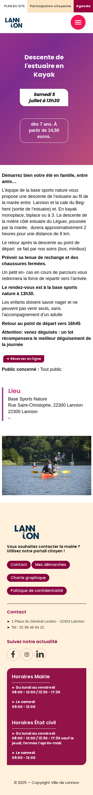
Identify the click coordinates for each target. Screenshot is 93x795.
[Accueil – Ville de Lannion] (13, 25)
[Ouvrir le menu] (78, 22)
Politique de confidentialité (37, 590)
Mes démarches (50, 564)
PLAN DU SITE (14, 6)
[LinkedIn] (40, 654)
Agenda (83, 6)
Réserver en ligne (25, 358)
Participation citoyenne (50, 6)
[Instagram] (27, 654)
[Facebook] (13, 654)
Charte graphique (28, 577)
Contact (19, 564)
